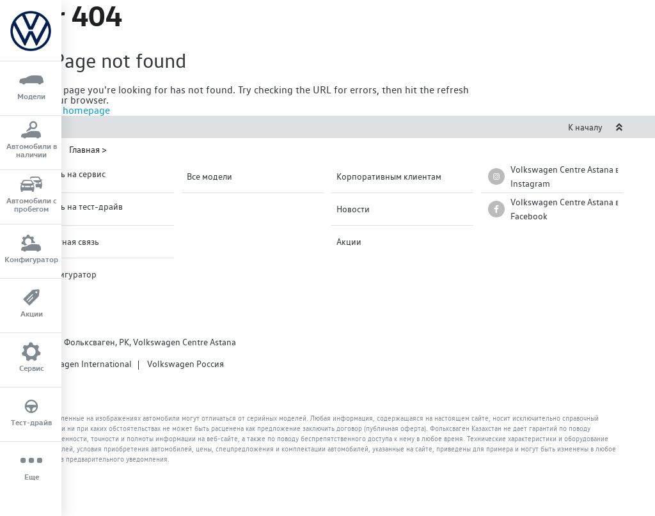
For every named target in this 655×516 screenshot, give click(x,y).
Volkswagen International (82, 364)
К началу (595, 127)
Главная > (88, 150)
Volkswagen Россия (185, 364)
